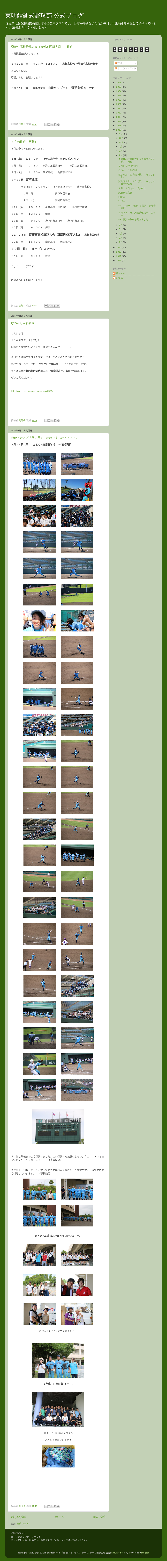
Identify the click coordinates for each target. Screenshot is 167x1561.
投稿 (118, 63)
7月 (121, 155)
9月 (121, 146)
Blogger (145, 1553)
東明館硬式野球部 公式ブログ (44, 15)
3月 (121, 238)
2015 (119, 130)
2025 (119, 87)
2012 (119, 256)
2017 (119, 121)
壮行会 (121, 201)
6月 (121, 225)
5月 (121, 229)
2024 (119, 91)
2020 (119, 108)
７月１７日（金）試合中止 (132, 188)
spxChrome (117, 1553)
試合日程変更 (125, 192)
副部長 (119, 277)
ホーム (59, 1517)
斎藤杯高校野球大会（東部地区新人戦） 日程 (42, 46)
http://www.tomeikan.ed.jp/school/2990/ (32, 391)
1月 (121, 242)
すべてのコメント (125, 68)
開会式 (121, 197)
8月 (121, 151)
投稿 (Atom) (23, 1523)
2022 (119, 100)
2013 (119, 252)
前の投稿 (99, 1517)
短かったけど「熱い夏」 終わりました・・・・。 (45, 437)
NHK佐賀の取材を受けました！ (134, 219)
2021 (119, 104)
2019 (119, 113)
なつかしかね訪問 (23, 323)
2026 (119, 82)
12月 (121, 133)
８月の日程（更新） (24, 141)
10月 (121, 142)
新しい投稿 (18, 1517)
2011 (119, 260)
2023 (119, 95)
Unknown (120, 273)
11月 (121, 138)
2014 (119, 247)
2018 (119, 117)
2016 (119, 125)
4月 (121, 233)
